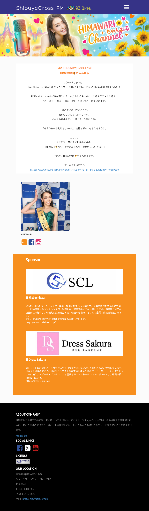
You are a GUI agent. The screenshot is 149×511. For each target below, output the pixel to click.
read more (21, 435)
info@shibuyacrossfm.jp (35, 498)
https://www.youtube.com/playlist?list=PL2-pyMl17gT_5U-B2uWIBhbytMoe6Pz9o (74, 169)
